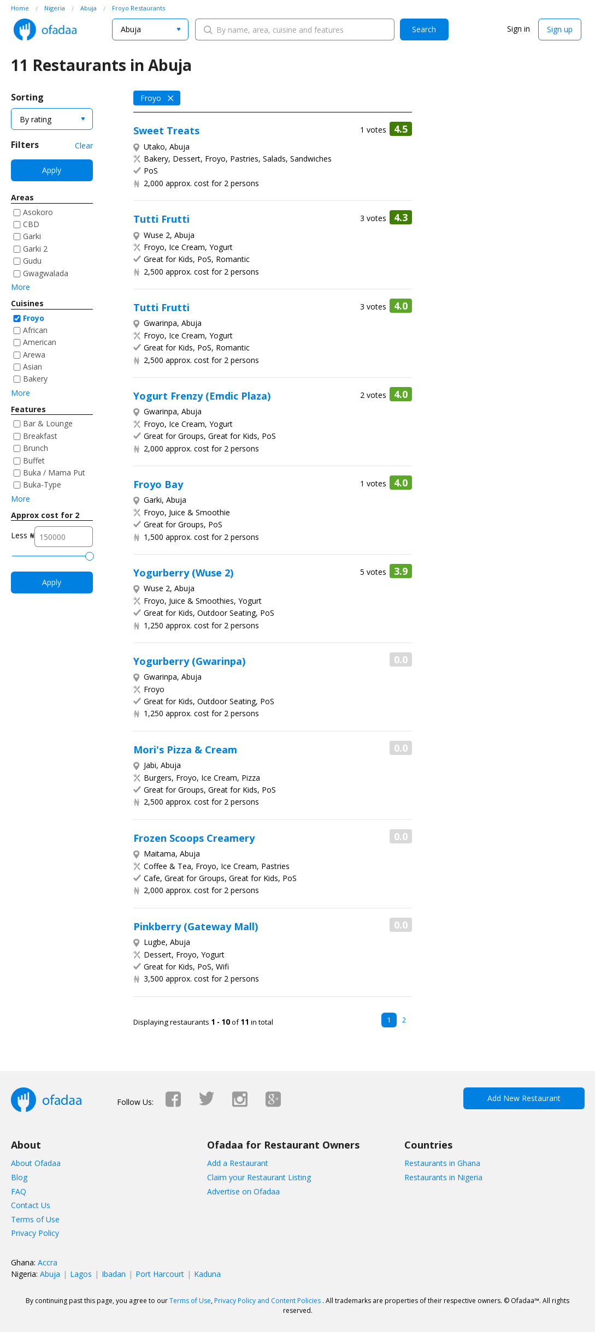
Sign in (518, 28)
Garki (32, 236)
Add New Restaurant (524, 1098)
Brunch (35, 448)
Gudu (32, 261)
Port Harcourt (160, 1274)
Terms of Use (35, 1219)
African (35, 330)
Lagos (81, 1274)
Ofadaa (45, 29)
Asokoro (38, 212)
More (20, 287)
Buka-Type (42, 484)
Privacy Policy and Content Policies (267, 1300)
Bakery (35, 378)
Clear (84, 145)
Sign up (560, 29)
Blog (19, 1177)
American (39, 342)
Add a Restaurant (237, 1163)
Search (424, 29)
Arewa (34, 354)
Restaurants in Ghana (442, 1163)
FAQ (18, 1191)
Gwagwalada (45, 273)
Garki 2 (35, 249)
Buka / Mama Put (54, 472)
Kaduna (207, 1274)
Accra (47, 1262)
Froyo (33, 318)
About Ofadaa (36, 1163)
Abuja (50, 1274)
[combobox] (150, 29)
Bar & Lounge (48, 423)
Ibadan (114, 1274)
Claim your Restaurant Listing (259, 1177)
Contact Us (30, 1205)
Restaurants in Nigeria (443, 1177)
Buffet (34, 460)
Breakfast (40, 436)
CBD (31, 224)
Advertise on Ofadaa (243, 1191)
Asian (32, 366)
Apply (51, 170)
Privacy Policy (35, 1233)
